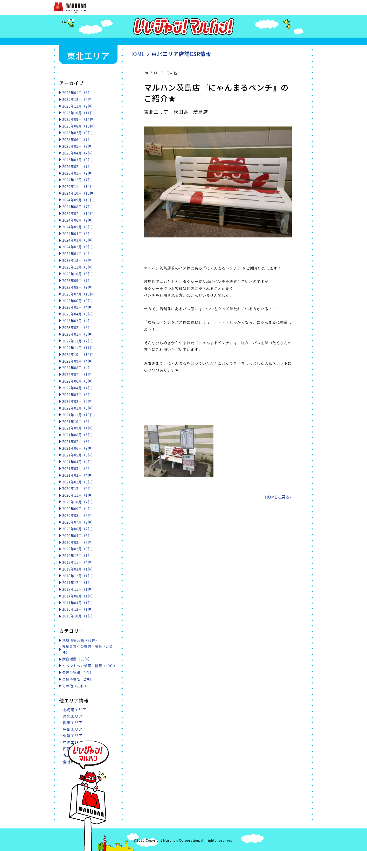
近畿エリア (72, 735)
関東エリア (72, 722)
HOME (137, 54)
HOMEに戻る (277, 497)
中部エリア (72, 729)
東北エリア (72, 716)
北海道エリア (74, 709)
